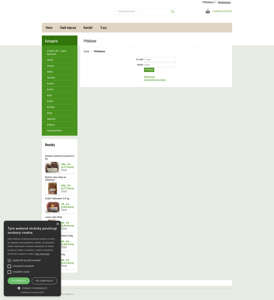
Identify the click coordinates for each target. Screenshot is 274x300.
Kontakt (88, 27)
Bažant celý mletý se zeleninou (55, 178)
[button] (32, 288)
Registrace (224, 2)
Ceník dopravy (68, 27)
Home (49, 27)
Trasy (103, 27)
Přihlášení (208, 2)
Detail (64, 170)
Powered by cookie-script (32, 292)
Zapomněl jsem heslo (155, 79)
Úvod (86, 51)
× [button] (57, 224)
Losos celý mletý (53, 217)
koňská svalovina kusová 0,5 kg (59, 157)
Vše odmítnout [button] (44, 280)
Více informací (42, 253)
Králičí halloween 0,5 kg (57, 198)
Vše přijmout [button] (18, 280)
